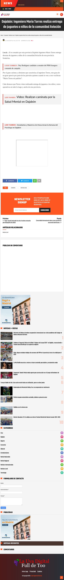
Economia (13, 188)
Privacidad (33, 572)
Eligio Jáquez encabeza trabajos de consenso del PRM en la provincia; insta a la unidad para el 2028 (37, 353)
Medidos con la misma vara (20, 407)
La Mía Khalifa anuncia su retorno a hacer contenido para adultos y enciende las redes (35, 362)
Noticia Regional (5, 461)
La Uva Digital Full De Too (36, 576)
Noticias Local (24, 188)
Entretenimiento (5, 453)
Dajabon (3, 437)
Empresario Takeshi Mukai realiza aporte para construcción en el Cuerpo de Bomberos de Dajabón (36, 373)
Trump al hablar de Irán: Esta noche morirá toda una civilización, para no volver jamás (23, 382)
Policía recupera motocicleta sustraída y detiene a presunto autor (30, 397)
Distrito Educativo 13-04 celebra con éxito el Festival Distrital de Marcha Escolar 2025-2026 (36, 417)
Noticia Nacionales (5, 457)
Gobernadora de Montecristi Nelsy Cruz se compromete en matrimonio (31, 387)
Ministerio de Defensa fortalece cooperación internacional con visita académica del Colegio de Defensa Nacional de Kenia (37, 334)
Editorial (3, 449)
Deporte (3, 441)
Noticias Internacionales (7, 465)
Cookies (39, 572)
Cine (2, 433)
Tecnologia (3, 473)
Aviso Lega (25, 572)
